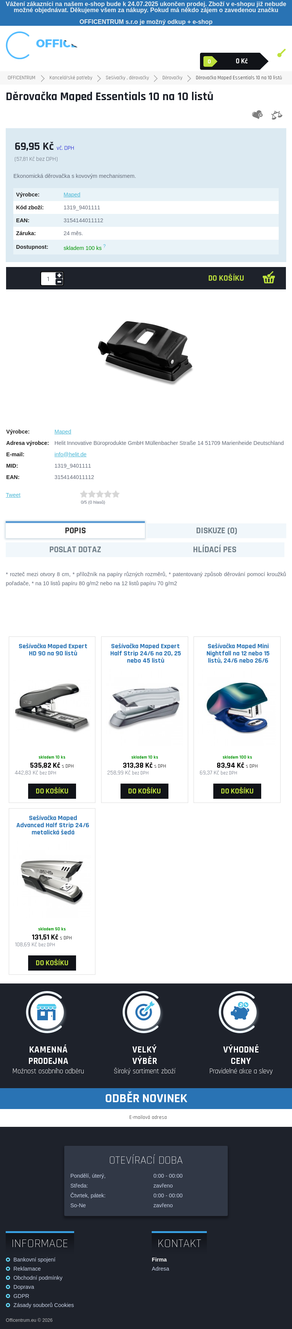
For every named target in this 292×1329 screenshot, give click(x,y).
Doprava (23, 1287)
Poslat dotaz (75, 549)
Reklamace (27, 1269)
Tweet (13, 495)
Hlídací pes (214, 549)
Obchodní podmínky (37, 1278)
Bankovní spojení (34, 1260)
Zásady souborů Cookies (43, 1305)
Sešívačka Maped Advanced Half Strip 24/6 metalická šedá (52, 825)
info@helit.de (70, 454)
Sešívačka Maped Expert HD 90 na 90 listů (53, 650)
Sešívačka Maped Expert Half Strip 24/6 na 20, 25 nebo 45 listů (145, 653)
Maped (71, 195)
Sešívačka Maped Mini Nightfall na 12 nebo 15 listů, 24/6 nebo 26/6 (238, 653)
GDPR (21, 1296)
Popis (75, 530)
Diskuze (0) (216, 530)
